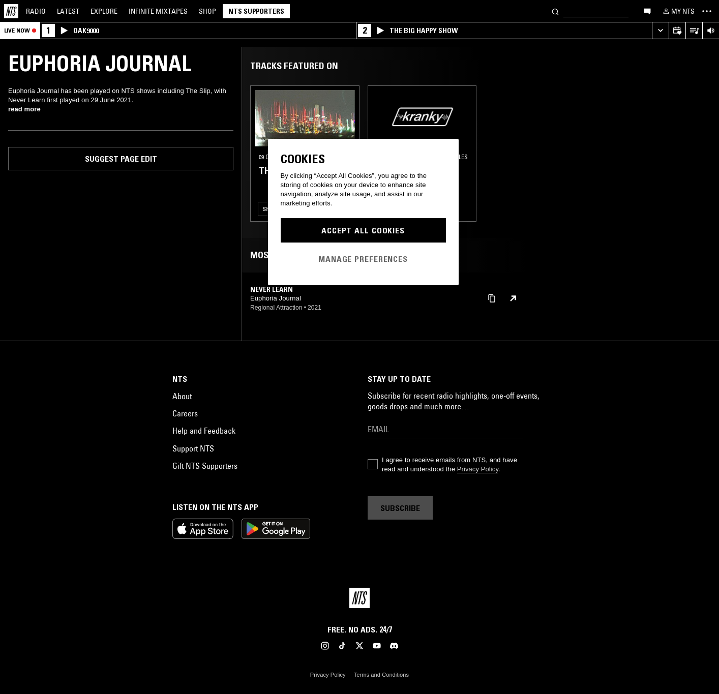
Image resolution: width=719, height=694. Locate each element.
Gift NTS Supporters (204, 466)
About (182, 396)
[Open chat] (647, 11)
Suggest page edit (121, 159)
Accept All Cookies (363, 230)
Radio (36, 11)
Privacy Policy (477, 469)
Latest (68, 11)
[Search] (555, 11)
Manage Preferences (363, 259)
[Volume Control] (710, 30)
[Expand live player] (660, 30)
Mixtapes (158, 11)
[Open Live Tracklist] (693, 30)
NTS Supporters (256, 11)
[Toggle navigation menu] (707, 11)
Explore (104, 11)
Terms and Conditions (381, 675)
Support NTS (193, 448)
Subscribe (400, 508)
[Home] (11, 11)
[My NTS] (678, 11)
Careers (185, 413)
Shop (207, 11)
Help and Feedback (203, 431)
